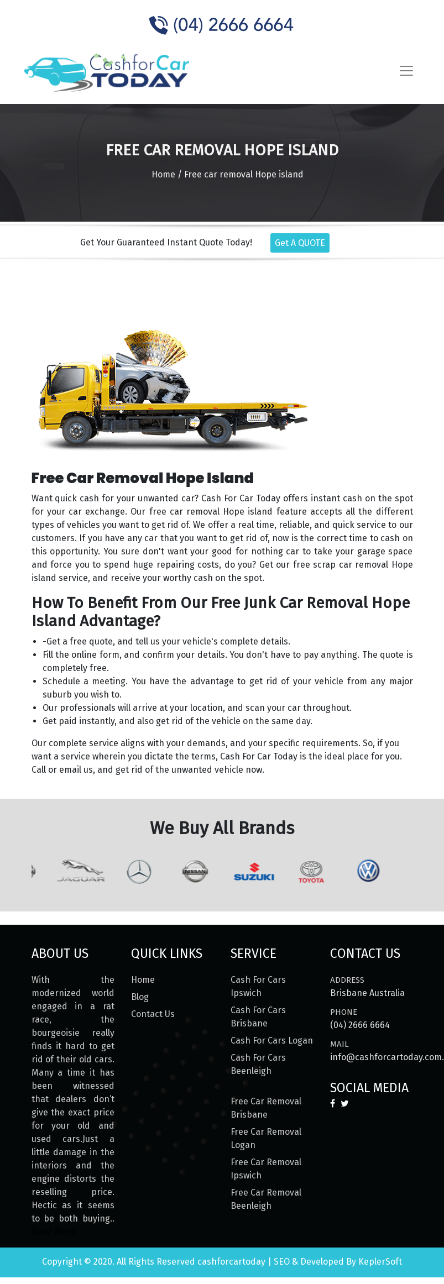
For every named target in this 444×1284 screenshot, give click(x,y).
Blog (140, 997)
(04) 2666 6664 (360, 1025)
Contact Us (153, 1014)
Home (163, 174)
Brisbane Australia (367, 993)
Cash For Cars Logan (272, 1040)
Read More (54, 1232)
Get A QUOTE (300, 243)
